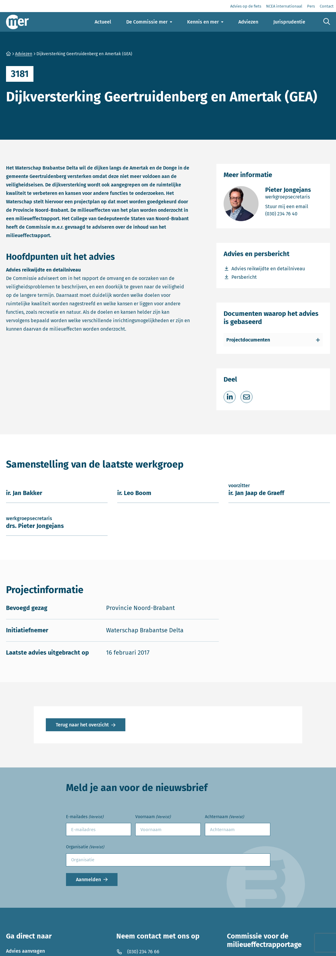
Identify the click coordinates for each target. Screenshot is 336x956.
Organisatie (85, 847)
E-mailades (84, 817)
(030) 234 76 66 (137, 951)
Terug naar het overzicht (82, 725)
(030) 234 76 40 (288, 213)
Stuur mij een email (288, 206)
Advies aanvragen (25, 951)
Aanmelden (88, 879)
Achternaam (224, 817)
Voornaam (153, 817)
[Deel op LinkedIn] (230, 397)
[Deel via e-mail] (246, 397)
